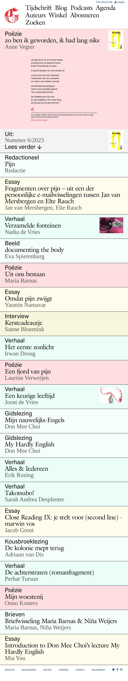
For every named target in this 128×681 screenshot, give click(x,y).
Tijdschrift (38, 7)
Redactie (9, 669)
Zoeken (35, 22)
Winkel (58, 15)
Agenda (106, 7)
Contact (80, 669)
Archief (47, 669)
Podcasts (81, 7)
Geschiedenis (28, 669)
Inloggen (119, 2)
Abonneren (84, 15)
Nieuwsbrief (98, 669)
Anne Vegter (19, 46)
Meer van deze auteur (39, 120)
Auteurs (35, 15)
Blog (61, 7)
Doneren (63, 669)
